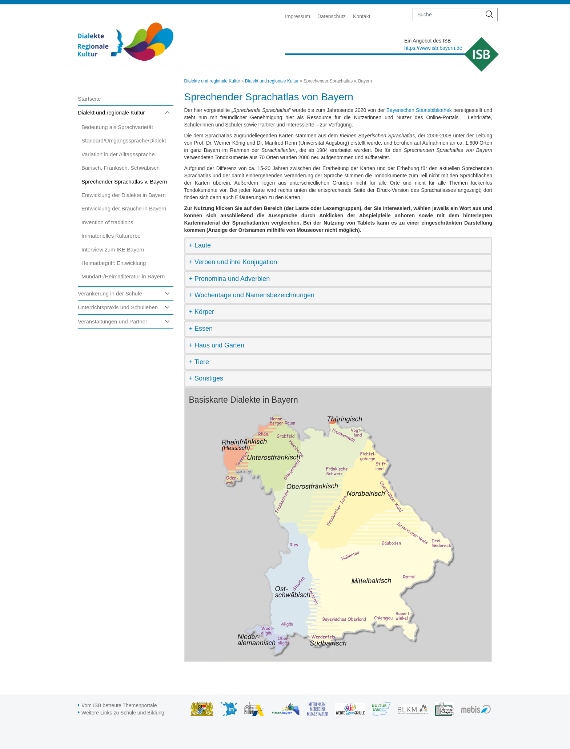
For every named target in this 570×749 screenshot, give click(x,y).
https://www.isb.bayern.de (433, 48)
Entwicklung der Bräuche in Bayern (123, 208)
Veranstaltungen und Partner (112, 321)
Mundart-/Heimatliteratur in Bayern (123, 276)
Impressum (297, 16)
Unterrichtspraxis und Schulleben (118, 307)
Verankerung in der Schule (110, 293)
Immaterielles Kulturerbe (111, 236)
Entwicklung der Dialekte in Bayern (123, 195)
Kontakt (361, 16)
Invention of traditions (107, 222)
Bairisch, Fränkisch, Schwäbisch (120, 168)
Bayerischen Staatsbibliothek (419, 110)
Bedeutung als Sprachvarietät (117, 127)
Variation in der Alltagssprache (118, 154)
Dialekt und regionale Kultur (111, 112)
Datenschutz (331, 16)
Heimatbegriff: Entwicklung (113, 263)
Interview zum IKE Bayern (112, 249)
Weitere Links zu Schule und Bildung (122, 713)
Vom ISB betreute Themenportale (119, 705)
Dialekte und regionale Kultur (212, 81)
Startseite (89, 99)
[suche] (447, 14)
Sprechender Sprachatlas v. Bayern (124, 181)
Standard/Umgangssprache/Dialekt (123, 140)
